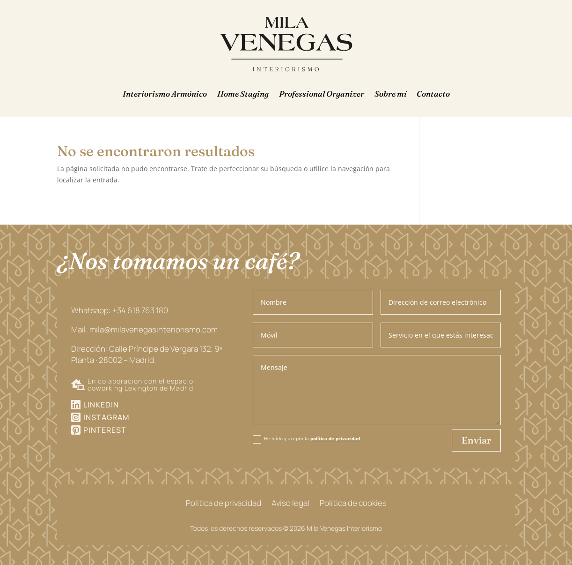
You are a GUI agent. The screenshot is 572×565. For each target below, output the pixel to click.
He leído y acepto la (306, 439)
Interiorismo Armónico (165, 93)
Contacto (433, 93)
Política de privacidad (223, 504)
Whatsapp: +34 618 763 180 (119, 310)
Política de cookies (353, 504)
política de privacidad (335, 438)
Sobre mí (390, 93)
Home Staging (243, 93)
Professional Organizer (321, 93)
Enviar (476, 440)
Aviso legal (290, 504)
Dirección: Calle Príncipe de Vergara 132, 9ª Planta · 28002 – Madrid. (146, 354)
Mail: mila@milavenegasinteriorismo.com (144, 329)
